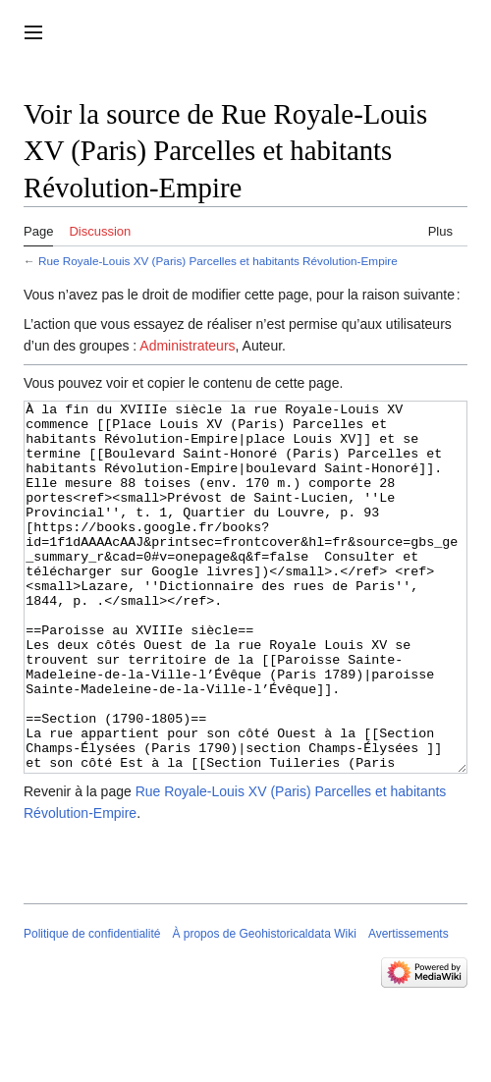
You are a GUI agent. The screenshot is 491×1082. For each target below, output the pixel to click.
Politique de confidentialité (92, 1007)
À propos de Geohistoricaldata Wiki (263, 1007)
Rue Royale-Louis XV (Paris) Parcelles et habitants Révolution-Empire (218, 260)
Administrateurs (187, 345)
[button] (33, 32)
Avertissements (408, 1007)
